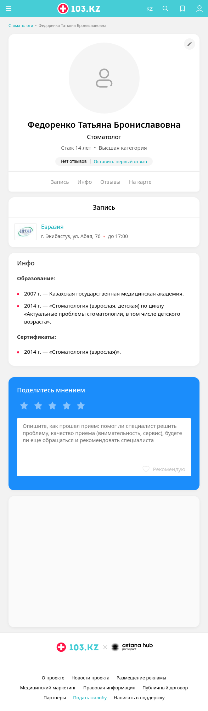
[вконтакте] (116, 663)
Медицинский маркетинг (48, 687)
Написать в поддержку (139, 697)
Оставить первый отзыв (120, 161)
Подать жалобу (90, 697)
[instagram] (94, 663)
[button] (8, 8)
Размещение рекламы (141, 677)
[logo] (80, 8)
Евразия (52, 226)
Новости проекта (90, 677)
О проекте (53, 677)
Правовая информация (109, 687)
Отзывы (110, 181)
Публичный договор (165, 687)
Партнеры (55, 697)
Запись (60, 181)
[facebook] (105, 663)
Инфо (85, 181)
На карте (140, 181)
